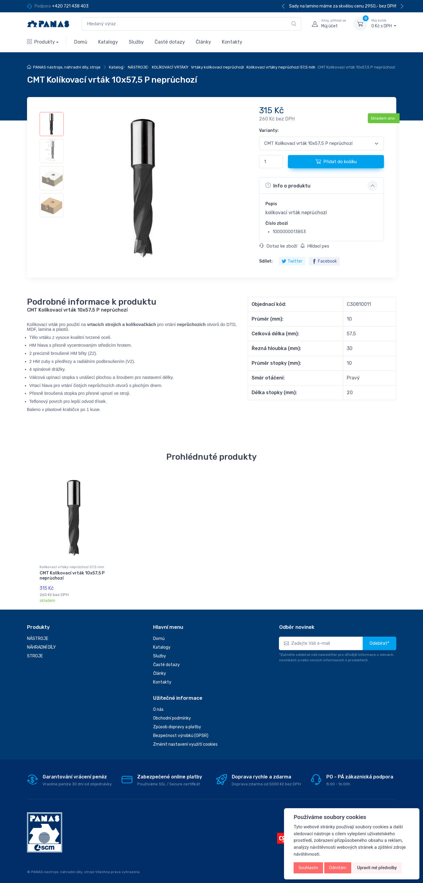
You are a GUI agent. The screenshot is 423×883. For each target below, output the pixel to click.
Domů (80, 42)
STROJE (35, 652)
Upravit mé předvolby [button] (377, 867)
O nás (158, 706)
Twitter (292, 261)
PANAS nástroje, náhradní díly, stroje (67, 67)
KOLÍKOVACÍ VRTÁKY (170, 67)
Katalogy (108, 42)
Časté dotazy (170, 42)
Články (203, 42)
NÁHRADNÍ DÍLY (41, 643)
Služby (136, 42)
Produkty (41, 42)
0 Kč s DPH (383, 23)
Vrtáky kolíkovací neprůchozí (217, 67)
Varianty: (269, 130)
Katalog (116, 67)
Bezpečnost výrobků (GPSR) (180, 732)
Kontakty (232, 42)
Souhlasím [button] (308, 867)
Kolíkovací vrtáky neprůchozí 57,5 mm (280, 67)
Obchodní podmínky (172, 714)
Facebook (324, 261)
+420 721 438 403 (70, 6)
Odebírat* (379, 639)
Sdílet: (266, 261)
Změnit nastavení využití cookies (185, 741)
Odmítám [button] (337, 867)
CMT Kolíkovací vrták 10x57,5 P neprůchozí (72, 576)
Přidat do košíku (336, 161)
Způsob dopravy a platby (177, 723)
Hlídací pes (314, 246)
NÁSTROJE (138, 67)
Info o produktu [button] (287, 185)
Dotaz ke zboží (278, 246)
